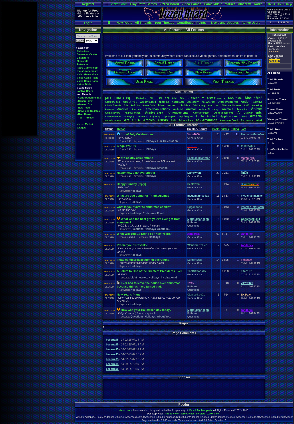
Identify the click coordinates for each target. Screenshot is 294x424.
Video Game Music (88, 74)
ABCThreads (216, 98)
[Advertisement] (20, 68)
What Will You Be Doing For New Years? (144, 233)
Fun (159, 141)
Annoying (129, 116)
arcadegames (113, 120)
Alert (211, 105)
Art (126, 120)
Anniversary (154, 112)
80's (182, 98)
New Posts (124, 22)
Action (245, 101)
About (271, 4)
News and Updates (225, 22)
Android (178, 109)
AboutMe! (253, 98)
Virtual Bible (84, 84)
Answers (142, 116)
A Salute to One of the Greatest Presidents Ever (149, 271)
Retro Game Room (87, 67)
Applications (229, 116)
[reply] (142, 184)
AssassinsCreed (229, 120)
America (122, 109)
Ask (173, 120)
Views (225, 129)
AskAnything (186, 120)
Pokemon (82, 64)
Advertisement (167, 105)
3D (151, 98)
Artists (162, 120)
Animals (227, 109)
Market (230, 4)
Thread (121, 129)
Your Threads (164, 22)
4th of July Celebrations (137, 134)
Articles (149, 120)
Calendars (83, 51)
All (217, 105)
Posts (216, 129)
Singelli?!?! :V (126, 146)
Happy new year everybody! (136, 172)
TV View (200, 413)
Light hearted (138, 277)
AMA (246, 105)
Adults (135, 105)
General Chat (195, 137)
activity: (257, 102)
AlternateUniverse (231, 105)
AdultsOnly (148, 105)
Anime (256, 109)
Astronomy (247, 120)
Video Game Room (88, 81)
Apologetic (170, 116)
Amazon (109, 109)
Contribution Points (191, 22)
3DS (159, 98)
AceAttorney (208, 102)
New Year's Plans (128, 294)
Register (88, 4)
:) (188, 98)
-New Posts (83, 107)
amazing (257, 105)
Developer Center (87, 54)
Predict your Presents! (132, 245)
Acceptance (178, 102)
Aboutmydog (112, 102)
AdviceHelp (199, 105)
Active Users (250, 22)
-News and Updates (88, 111)
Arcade (256, 116)
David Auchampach (200, 410)
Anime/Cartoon (133, 113)
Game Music (213, 4)
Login (88, 23)
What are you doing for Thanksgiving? (143, 195)
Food (160, 213)
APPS (244, 116)
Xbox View (213, 413)
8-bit (174, 98)
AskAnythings (206, 120)
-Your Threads (85, 117)
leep (195, 98)
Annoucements (178, 112)
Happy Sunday (127, 184)
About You (163, 229)
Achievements (228, 101)
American (137, 109)
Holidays (150, 141)
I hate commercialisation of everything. (143, 259)
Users (280, 4)
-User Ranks (84, 114)
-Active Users (85, 91)
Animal (191, 109)
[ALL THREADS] (117, 98)
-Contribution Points (89, 97)
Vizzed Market (85, 124)
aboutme (164, 102)
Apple (200, 116)
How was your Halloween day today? (146, 310)
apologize (186, 116)
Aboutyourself (148, 102)
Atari (259, 120)
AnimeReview (112, 113)
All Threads (143, 22)
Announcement (201, 113)
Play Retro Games (143, 4)
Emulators (83, 57)
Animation (242, 109)
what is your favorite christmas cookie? (144, 207)
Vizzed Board (169, 4)
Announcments (113, 116)
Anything (155, 116)
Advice (185, 105)
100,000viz (141, 98)
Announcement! (223, 112)
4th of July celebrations (137, 158)
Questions (136, 229)
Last (243, 129)
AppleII (212, 116)
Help (289, 4)
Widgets (81, 127)
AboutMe (235, 98)
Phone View (172, 413)
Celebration (170, 141)
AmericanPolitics (157, 109)
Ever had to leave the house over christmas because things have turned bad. (148, 284)
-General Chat (85, 101)
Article (135, 120)
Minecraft (244, 4)
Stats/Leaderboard (87, 71)
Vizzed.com (119, 4)
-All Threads (84, 94)
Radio (258, 4)
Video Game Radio (87, 77)
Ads (126, 105)
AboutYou (130, 101)
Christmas (149, 213)
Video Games (191, 4)
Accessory (193, 102)
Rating (235, 129)
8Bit (167, 98)
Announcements (249, 112)
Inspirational (169, 277)
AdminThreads (113, 105)
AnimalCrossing (209, 109)
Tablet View (187, 413)
